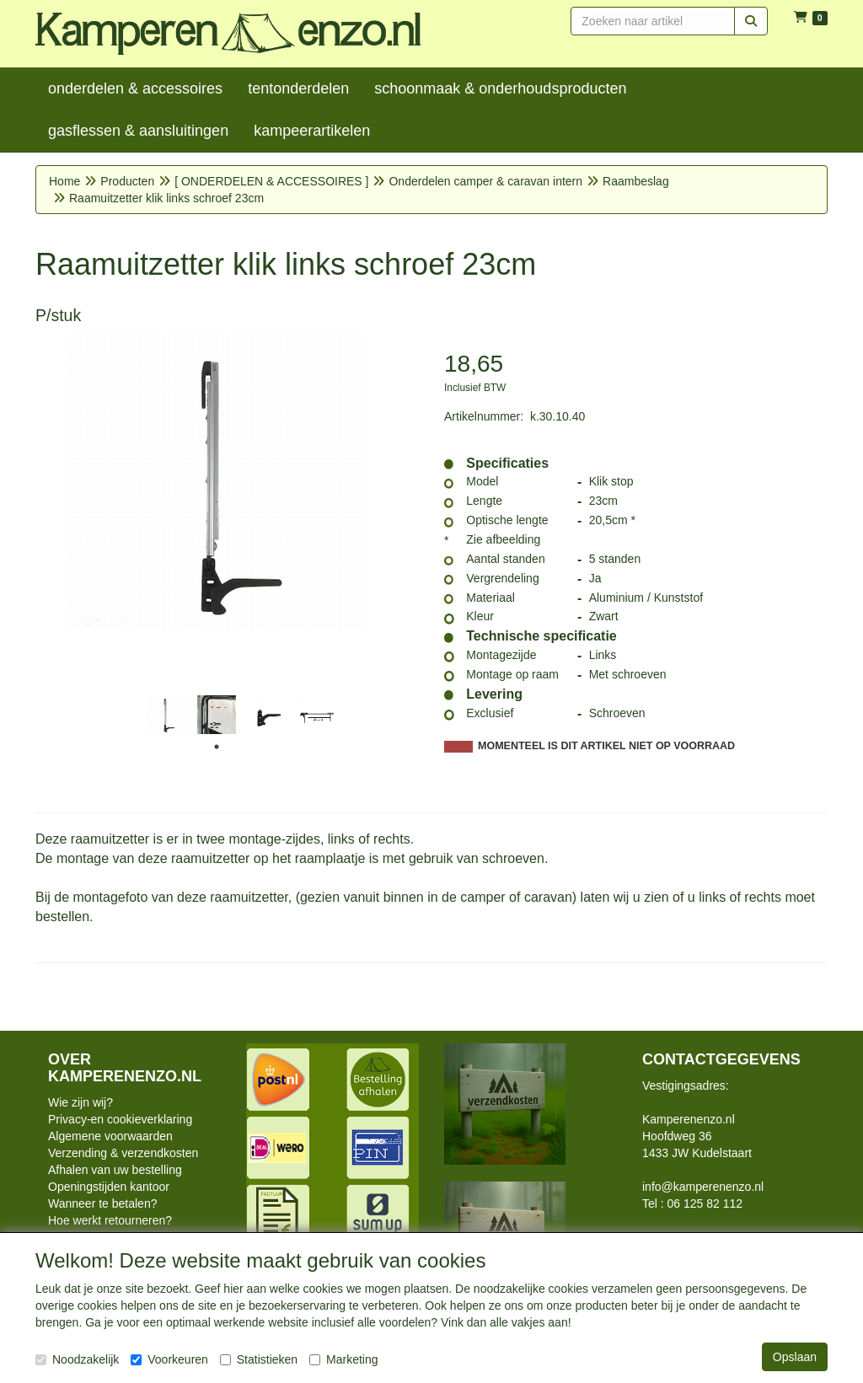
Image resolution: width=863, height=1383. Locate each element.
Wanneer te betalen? (102, 1203)
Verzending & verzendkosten (123, 1153)
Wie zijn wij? (80, 1102)
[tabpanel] (166, 714)
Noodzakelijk (77, 1359)
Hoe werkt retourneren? (110, 1220)
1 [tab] (216, 746)
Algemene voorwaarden (110, 1136)
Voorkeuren (169, 1359)
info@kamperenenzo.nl (703, 1186)
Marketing (343, 1359)
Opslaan (795, 1357)
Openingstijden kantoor (108, 1186)
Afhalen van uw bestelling (115, 1170)
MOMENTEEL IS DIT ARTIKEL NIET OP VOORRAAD (606, 746)
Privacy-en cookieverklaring (120, 1119)
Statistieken (258, 1359)
